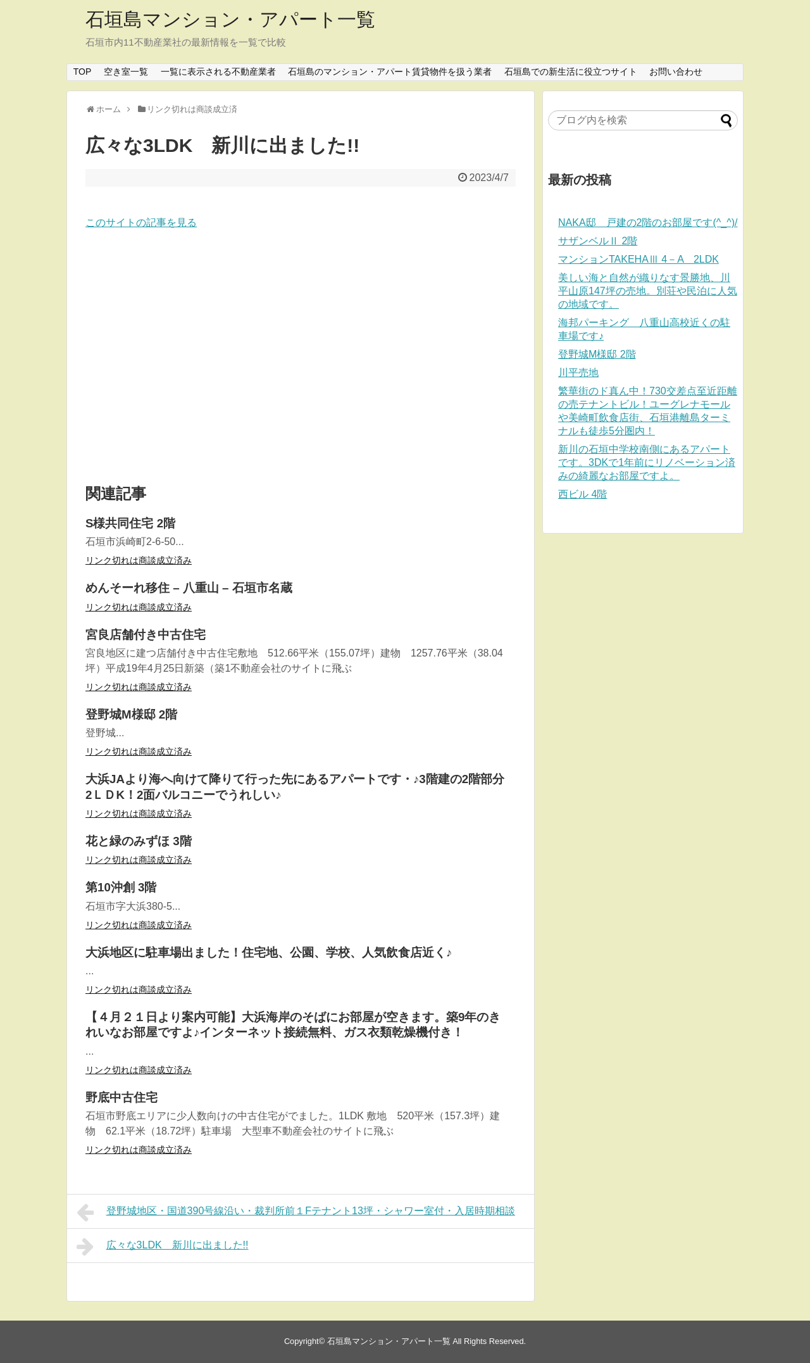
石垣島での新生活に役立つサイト (570, 71)
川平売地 (578, 372)
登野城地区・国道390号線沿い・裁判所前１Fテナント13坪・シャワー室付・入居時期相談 (296, 1212)
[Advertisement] (300, 357)
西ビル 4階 (582, 494)
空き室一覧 (126, 71)
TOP (82, 71)
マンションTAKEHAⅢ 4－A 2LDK (638, 259)
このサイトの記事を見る (141, 222)
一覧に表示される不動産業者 (218, 71)
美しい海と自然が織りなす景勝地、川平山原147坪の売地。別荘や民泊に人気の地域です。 (647, 291)
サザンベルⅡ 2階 (597, 241)
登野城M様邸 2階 (597, 354)
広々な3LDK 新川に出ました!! (163, 1246)
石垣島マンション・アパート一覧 (230, 19)
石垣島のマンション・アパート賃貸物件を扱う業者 (390, 71)
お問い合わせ (675, 71)
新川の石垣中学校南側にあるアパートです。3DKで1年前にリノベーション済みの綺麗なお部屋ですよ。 (646, 462)
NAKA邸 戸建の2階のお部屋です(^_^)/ (647, 222)
